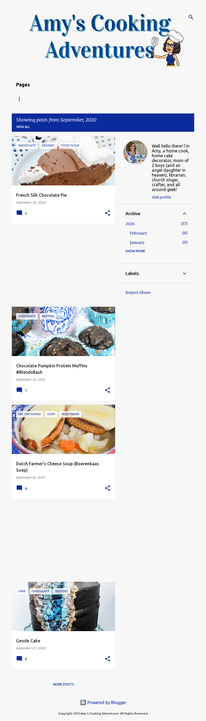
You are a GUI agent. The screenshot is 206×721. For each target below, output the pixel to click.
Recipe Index (49, 99)
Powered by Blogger (103, 702)
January (137, 242)
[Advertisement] (61, 265)
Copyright (114, 99)
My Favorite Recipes (154, 99)
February (138, 233)
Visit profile (161, 197)
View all (23, 127)
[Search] (191, 17)
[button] (107, 213)
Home (21, 99)
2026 (130, 223)
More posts (63, 684)
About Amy (83, 99)
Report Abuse (138, 292)
